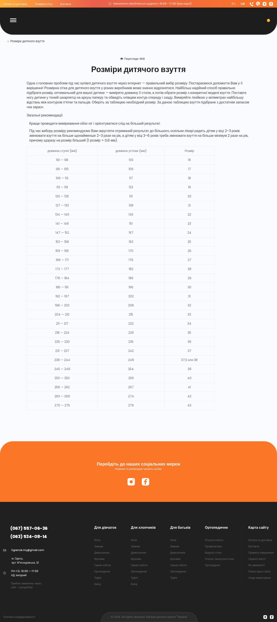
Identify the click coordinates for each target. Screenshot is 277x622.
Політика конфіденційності (19, 617)
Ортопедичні (212, 565)
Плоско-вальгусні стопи (219, 559)
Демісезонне (101, 552)
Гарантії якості (257, 559)
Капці (97, 584)
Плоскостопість (214, 540)
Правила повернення (261, 552)
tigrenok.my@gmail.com (27, 550)
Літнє (97, 540)
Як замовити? (256, 565)
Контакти (65, 4)
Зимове (98, 546)
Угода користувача (259, 578)
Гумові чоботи (102, 565)
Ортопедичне (102, 571)
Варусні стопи (213, 552)
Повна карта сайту (259, 571)
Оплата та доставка (15, 4)
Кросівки (99, 559)
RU (234, 4)
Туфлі (97, 578)
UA (243, 4)
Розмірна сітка (43, 4)
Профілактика (213, 546)
